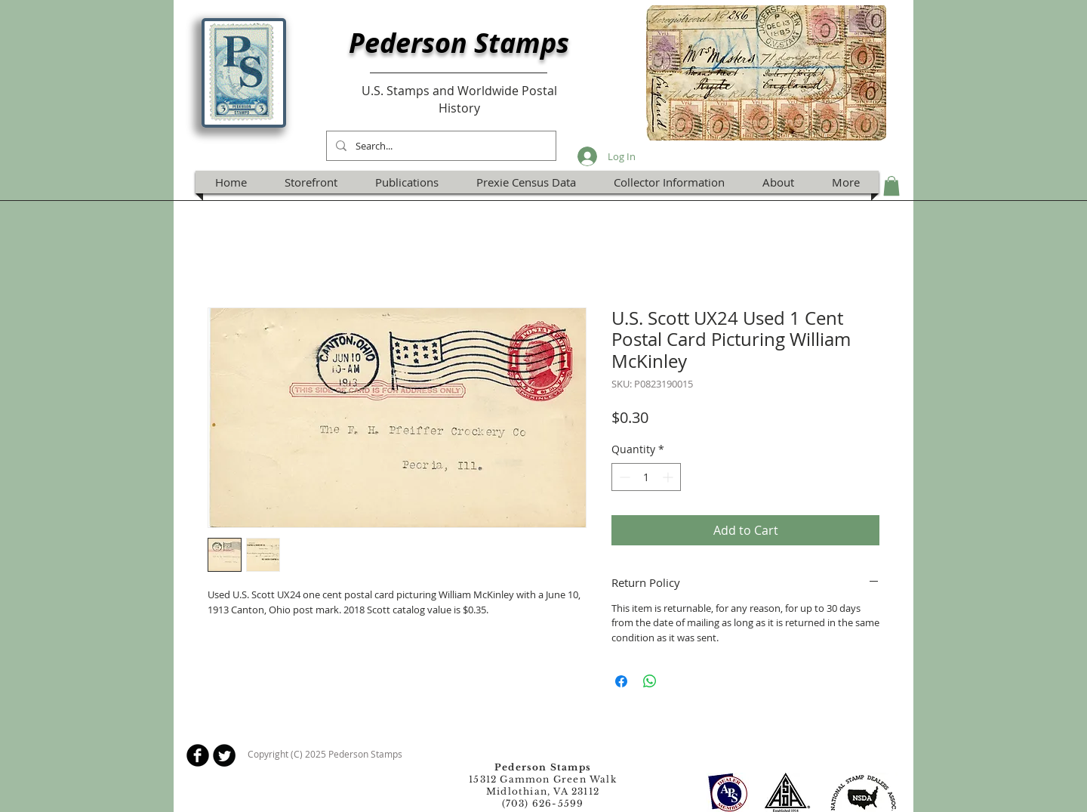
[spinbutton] (646, 477)
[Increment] (669, 477)
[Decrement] (623, 477)
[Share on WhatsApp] (650, 681)
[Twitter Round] (224, 755)
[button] (891, 186)
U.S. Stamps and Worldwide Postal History (459, 99)
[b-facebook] (197, 755)
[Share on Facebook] (621, 681)
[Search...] (440, 145)
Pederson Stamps (459, 42)
